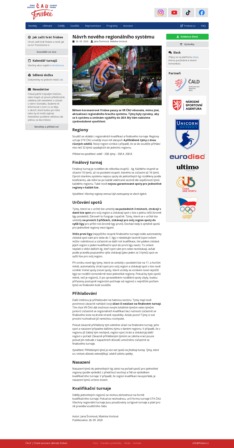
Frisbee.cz (187, 25)
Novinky (32, 25)
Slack (195, 57)
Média (127, 443)
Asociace (128, 25)
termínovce (58, 65)
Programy (112, 25)
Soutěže (74, 25)
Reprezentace (93, 25)
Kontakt (137, 443)
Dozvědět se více (46, 51)
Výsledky (187, 44)
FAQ (203, 25)
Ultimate (47, 25)
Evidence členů (187, 36)
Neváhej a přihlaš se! (46, 126)
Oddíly (61, 25)
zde (61, 79)
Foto (95, 443)
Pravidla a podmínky (111, 443)
